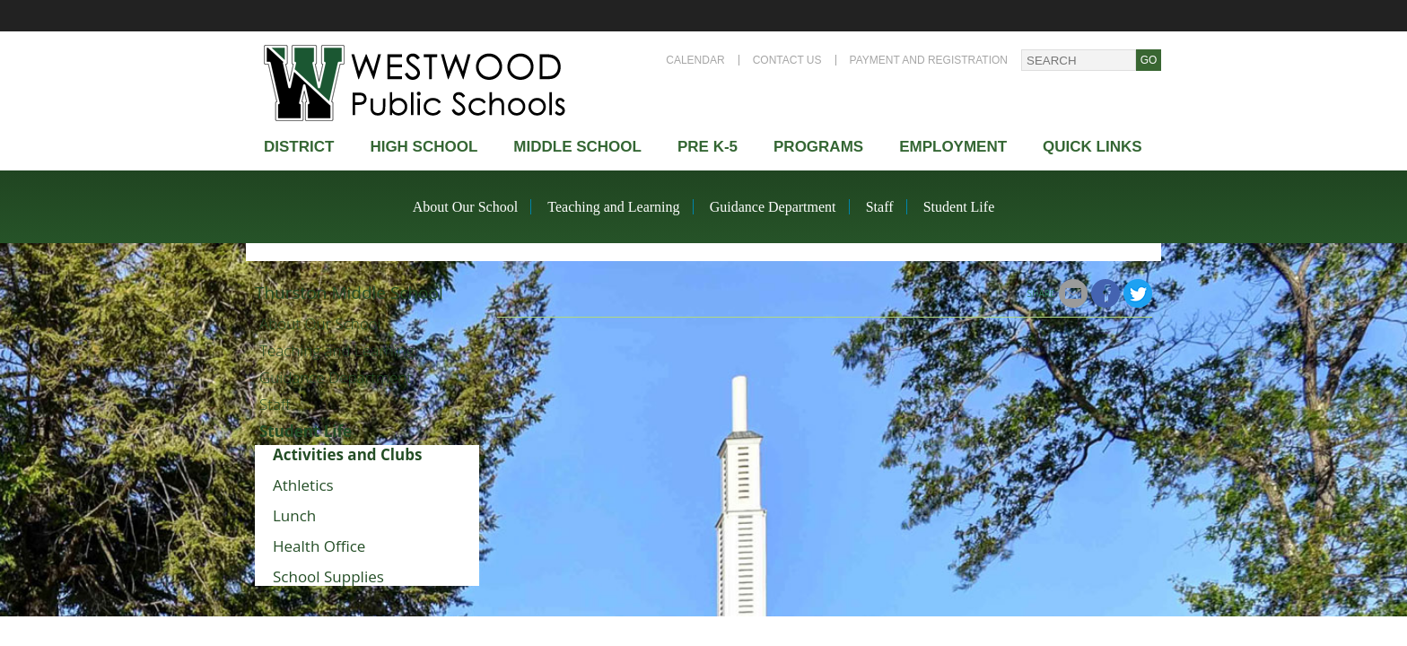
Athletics (303, 485)
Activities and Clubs (347, 454)
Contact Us (787, 60)
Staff (880, 206)
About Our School (465, 206)
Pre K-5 (707, 146)
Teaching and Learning (613, 206)
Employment (953, 146)
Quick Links (1092, 146)
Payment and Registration (929, 60)
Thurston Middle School (349, 292)
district (299, 146)
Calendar (695, 60)
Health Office (319, 546)
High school (423, 146)
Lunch (294, 515)
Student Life (959, 206)
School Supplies (328, 576)
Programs (818, 146)
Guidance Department (773, 206)
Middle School (577, 146)
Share (1041, 293)
